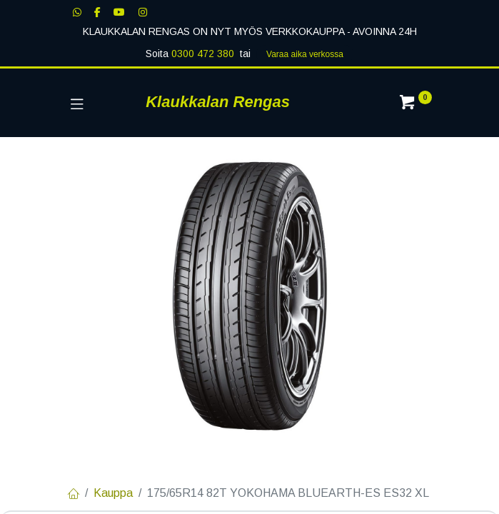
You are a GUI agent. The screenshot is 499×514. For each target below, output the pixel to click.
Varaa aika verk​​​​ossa (304, 54)
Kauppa (113, 493)
